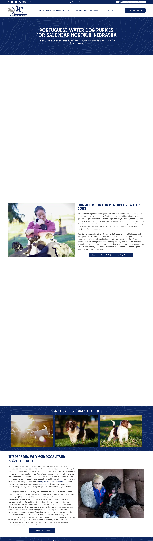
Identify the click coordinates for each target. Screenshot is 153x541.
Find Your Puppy (134, 10)
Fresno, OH (76, 2)
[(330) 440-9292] (20, 2)
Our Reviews (95, 10)
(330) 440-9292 (28, 2)
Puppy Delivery (81, 10)
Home (41, 10)
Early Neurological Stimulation (51, 482)
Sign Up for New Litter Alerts (131, 2)
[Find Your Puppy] (141, 10)
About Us (67, 10)
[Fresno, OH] (70, 2)
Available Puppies (53, 10)
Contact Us (108, 10)
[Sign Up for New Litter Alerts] (120, 2)
